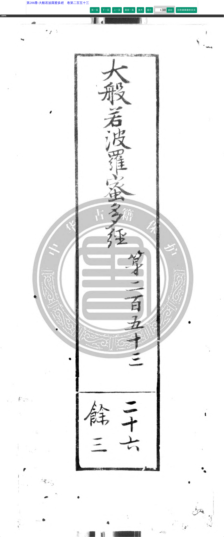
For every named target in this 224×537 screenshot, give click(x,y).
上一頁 (117, 10)
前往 (170, 10)
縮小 (149, 10)
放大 (140, 10)
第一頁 (94, 10)
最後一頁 (129, 10)
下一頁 (105, 10)
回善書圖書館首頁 (186, 10)
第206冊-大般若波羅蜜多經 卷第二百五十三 (58, 3)
